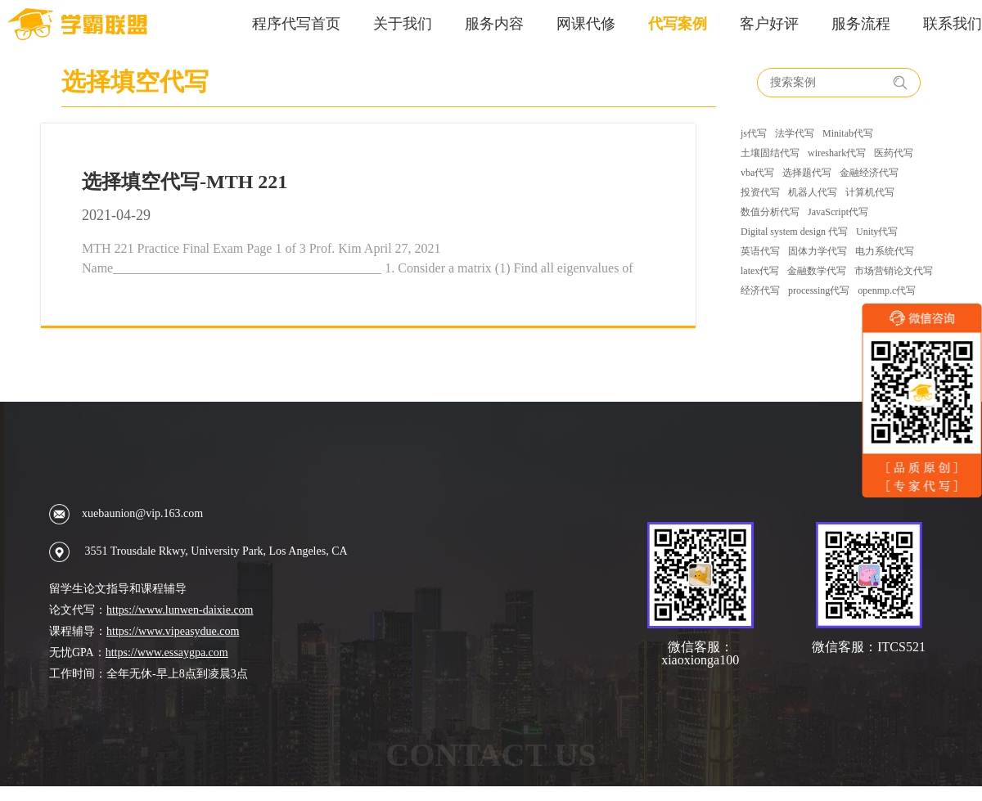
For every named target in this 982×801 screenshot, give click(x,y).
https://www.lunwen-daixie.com (180, 610)
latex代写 (760, 271)
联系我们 (952, 24)
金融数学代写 (816, 271)
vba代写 (757, 172)
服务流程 (860, 24)
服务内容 (494, 24)
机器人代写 (812, 192)
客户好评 (769, 24)
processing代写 (818, 290)
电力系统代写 (884, 251)
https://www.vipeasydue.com (172, 631)
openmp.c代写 (887, 290)
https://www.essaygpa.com (167, 652)
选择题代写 (806, 172)
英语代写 (760, 251)
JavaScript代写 (838, 212)
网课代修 (585, 24)
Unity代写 (877, 231)
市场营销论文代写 (893, 271)
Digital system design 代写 (794, 231)
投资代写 (760, 192)
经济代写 (760, 290)
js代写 (754, 133)
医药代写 (893, 153)
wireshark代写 (837, 153)
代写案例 (677, 24)
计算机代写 (869, 192)
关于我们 (402, 24)
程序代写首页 (296, 24)
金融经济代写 (869, 172)
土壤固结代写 (770, 153)
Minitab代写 (847, 133)
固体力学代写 (817, 251)
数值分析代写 (770, 212)
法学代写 (794, 133)
